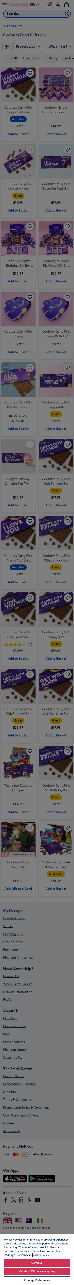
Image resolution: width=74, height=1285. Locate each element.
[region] (37, 1259)
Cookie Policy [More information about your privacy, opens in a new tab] (41, 1255)
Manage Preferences (37, 1280)
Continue (36, 1262)
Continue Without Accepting (36, 1271)
